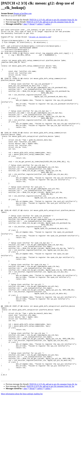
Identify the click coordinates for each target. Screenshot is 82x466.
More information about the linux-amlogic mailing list (22, 464)
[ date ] (25, 24)
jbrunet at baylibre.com (23, 13)
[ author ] (47, 24)
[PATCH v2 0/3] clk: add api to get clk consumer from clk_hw (50, 22)
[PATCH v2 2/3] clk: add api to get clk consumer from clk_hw (53, 20)
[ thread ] (32, 24)
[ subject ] (40, 24)
